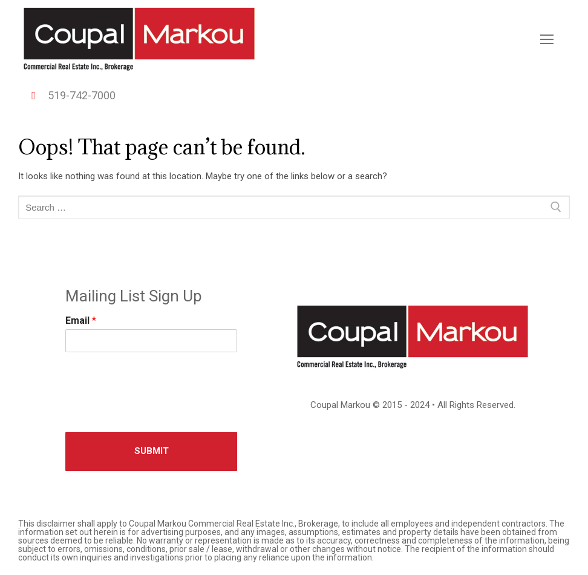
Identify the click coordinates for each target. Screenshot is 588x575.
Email (80, 320)
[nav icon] (547, 39)
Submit (151, 450)
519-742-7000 (69, 96)
